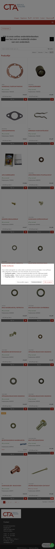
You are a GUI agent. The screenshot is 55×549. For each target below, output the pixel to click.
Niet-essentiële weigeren (23, 282)
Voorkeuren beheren (36, 282)
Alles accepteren (48, 282)
